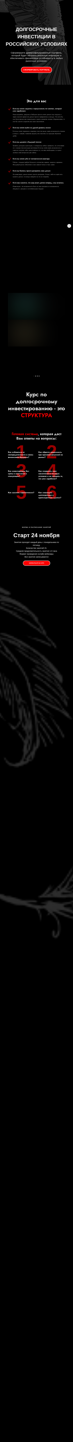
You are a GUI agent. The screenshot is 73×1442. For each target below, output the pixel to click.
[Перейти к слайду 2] (35, 242)
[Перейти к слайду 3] (37, 242)
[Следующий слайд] (69, 226)
